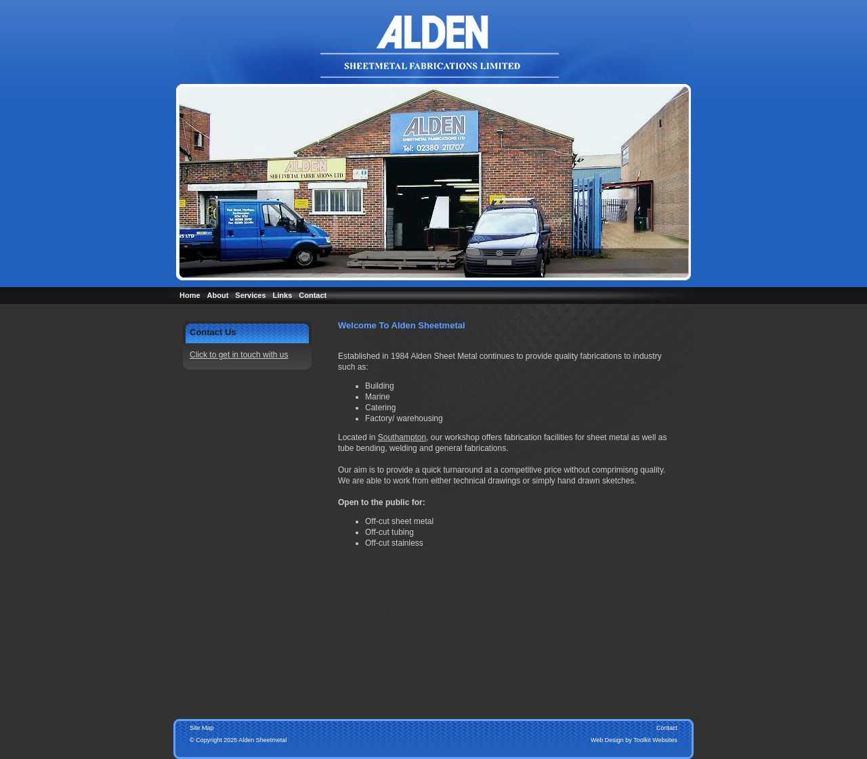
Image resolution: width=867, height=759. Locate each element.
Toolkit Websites (655, 740)
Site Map (202, 727)
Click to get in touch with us (239, 355)
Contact (312, 295)
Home (189, 295)
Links (283, 295)
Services (250, 295)
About (218, 295)
